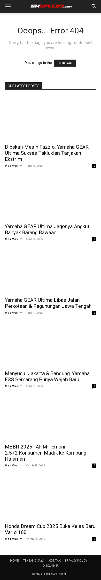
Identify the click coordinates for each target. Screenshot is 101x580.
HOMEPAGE (65, 63)
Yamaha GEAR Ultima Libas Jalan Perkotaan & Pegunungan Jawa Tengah (48, 303)
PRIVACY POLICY (76, 560)
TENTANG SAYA (33, 560)
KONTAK (55, 560)
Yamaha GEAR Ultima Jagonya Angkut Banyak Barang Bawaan (47, 229)
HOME (14, 560)
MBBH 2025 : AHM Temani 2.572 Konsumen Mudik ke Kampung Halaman (45, 453)
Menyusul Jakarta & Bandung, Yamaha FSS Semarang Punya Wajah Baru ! (47, 376)
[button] (8, 6)
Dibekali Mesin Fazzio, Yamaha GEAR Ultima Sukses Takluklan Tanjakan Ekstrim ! (47, 153)
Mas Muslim (13, 165)
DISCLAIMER (51, 566)
